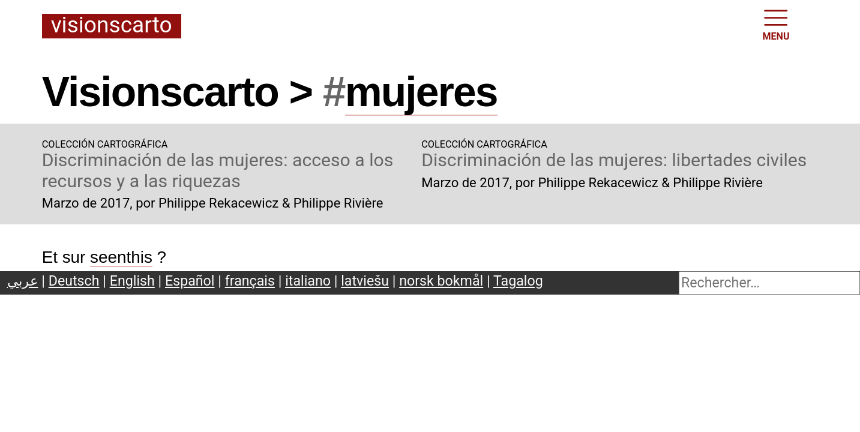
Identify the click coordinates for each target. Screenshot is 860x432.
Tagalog (518, 280)
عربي (22, 280)
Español (190, 280)
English (132, 280)
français (250, 280)
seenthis (121, 257)
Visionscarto (111, 26)
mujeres (421, 91)
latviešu (365, 280)
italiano (308, 280)
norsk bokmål (441, 280)
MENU (776, 24)
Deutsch (74, 280)
